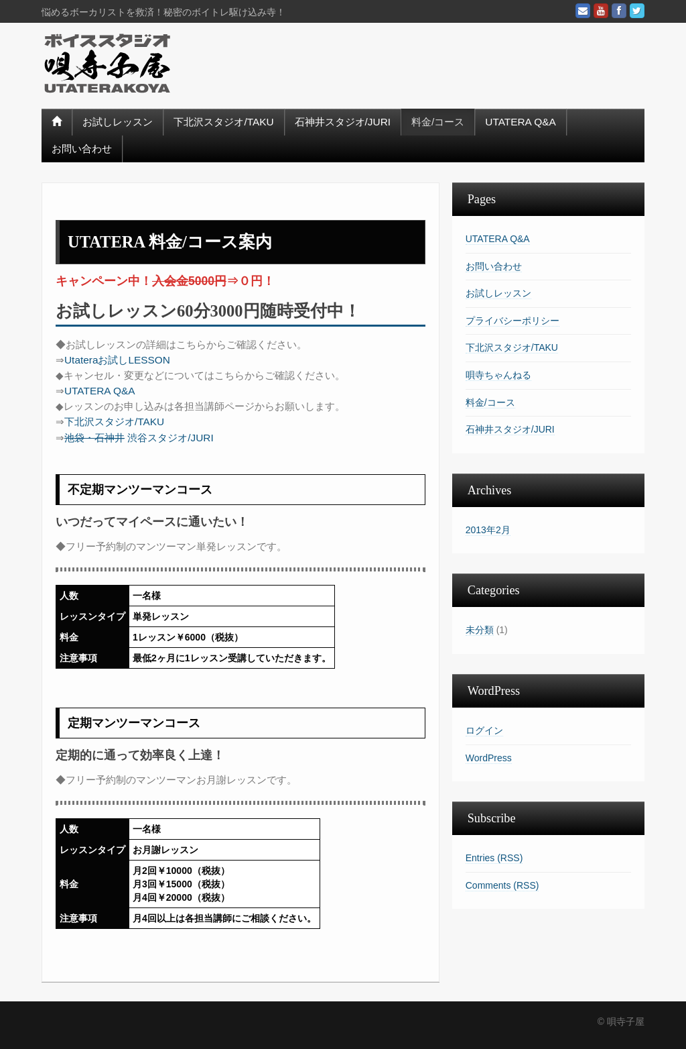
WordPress (489, 758)
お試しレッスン (117, 121)
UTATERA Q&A (520, 121)
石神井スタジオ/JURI (343, 121)
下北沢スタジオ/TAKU (223, 121)
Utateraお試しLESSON (117, 360)
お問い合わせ (82, 148)
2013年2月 (488, 529)
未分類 (480, 629)
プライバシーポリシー (512, 320)
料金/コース (437, 121)
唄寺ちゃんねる (498, 375)
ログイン (484, 730)
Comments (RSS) (502, 885)
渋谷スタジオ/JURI (139, 437)
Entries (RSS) (494, 857)
